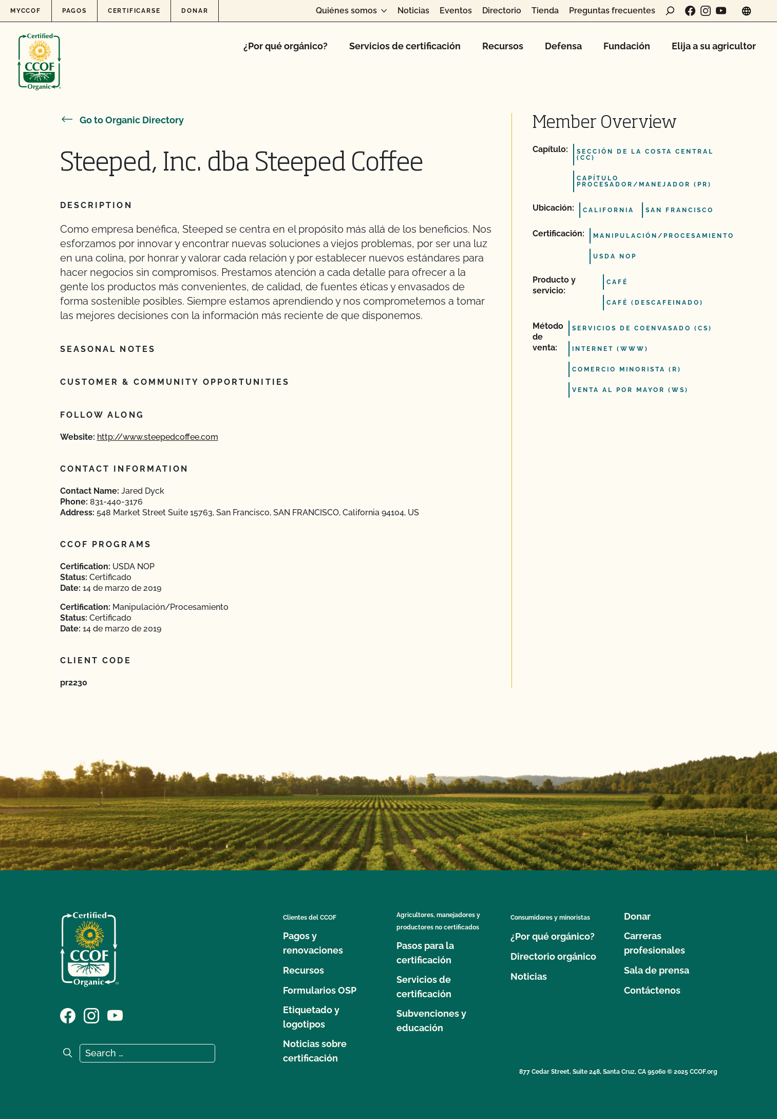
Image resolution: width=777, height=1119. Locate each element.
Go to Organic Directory (122, 120)
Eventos (456, 10)
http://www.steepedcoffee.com (157, 437)
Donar (194, 10)
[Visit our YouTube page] (721, 11)
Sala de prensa (656, 970)
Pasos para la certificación (425, 952)
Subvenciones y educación (431, 1020)
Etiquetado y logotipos (311, 1017)
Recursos (502, 46)
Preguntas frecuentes (612, 10)
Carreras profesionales (654, 943)
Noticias (413, 10)
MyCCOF (25, 10)
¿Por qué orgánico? (285, 46)
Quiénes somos (346, 10)
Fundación (626, 46)
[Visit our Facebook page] (690, 11)
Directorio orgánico (553, 956)
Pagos (74, 10)
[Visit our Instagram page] (705, 11)
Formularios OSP (319, 990)
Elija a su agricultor (714, 46)
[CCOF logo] (39, 51)
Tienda (545, 10)
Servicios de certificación (405, 46)
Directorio (501, 10)
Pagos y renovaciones (313, 943)
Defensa (563, 46)
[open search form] (670, 10)
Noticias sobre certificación (315, 1051)
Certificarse (134, 10)
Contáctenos (652, 990)
